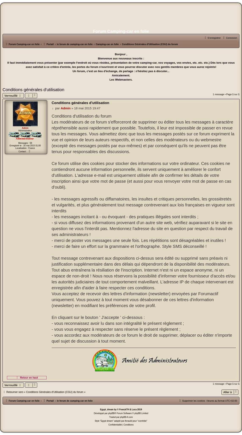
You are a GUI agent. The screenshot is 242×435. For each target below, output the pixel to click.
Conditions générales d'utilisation (33, 89)
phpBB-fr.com (126, 417)
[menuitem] (229, 37)
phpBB (111, 413)
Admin (25, 128)
